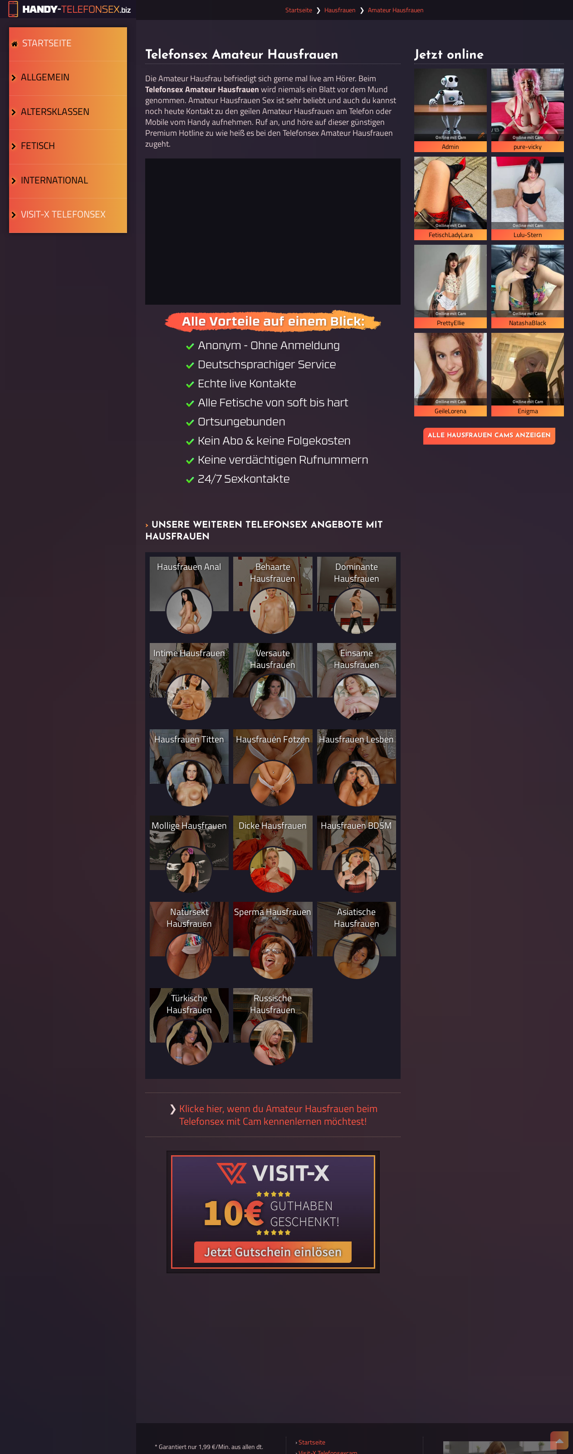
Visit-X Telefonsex (55, 255)
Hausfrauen (340, 10)
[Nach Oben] (559, 1440)
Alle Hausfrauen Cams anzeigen (489, 435)
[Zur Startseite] (68, 9)
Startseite (45, 48)
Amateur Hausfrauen (396, 10)
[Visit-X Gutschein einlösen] (273, 1212)
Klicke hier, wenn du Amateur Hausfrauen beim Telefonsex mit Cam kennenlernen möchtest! (278, 1114)
